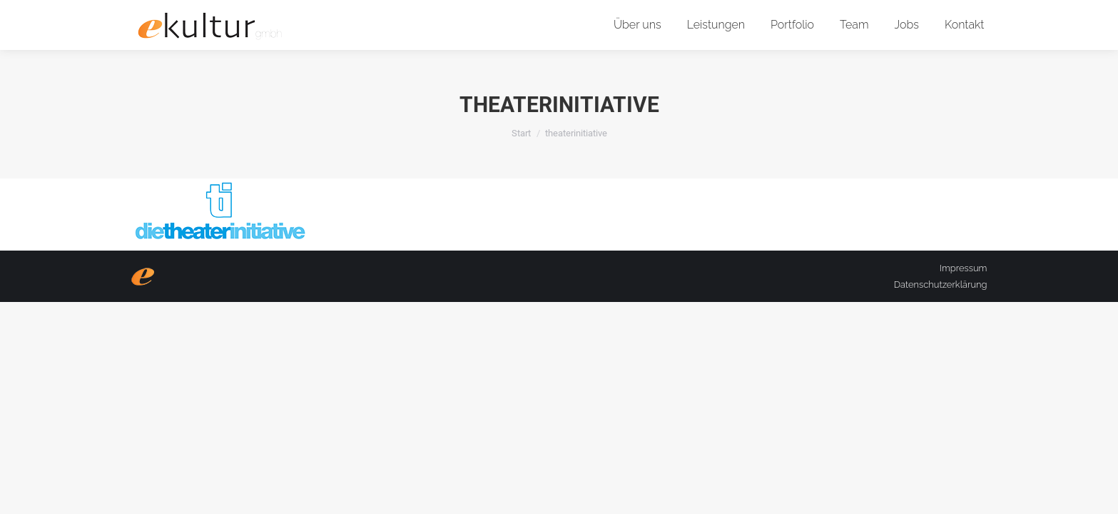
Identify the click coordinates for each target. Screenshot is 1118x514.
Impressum (963, 268)
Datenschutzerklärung (940, 284)
